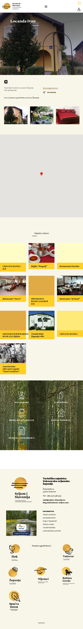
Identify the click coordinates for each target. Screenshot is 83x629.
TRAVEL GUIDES (48, 524)
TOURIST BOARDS (49, 528)
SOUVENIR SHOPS (49, 518)
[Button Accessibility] (79, 13)
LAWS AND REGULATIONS (52, 531)
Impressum (41, 623)
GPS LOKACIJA (49, 92)
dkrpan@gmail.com (50, 88)
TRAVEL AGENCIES (49, 515)
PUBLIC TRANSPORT (50, 521)
